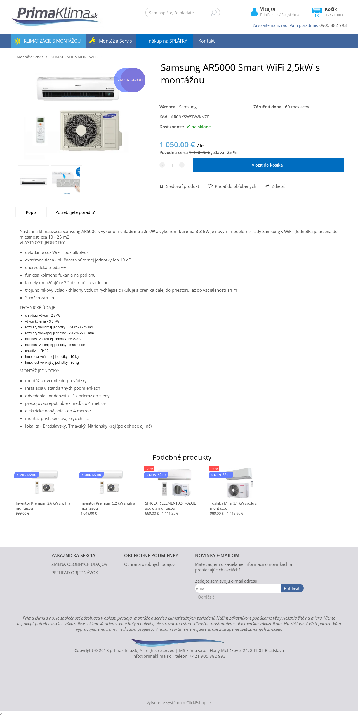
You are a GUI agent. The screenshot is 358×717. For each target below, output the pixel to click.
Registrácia (290, 14)
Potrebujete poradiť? (75, 212)
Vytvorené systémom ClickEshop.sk (179, 702)
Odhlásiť (206, 597)
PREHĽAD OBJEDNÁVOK (74, 572)
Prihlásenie (269, 14)
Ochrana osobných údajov (149, 564)
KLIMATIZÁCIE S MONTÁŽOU (52, 41)
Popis (31, 212)
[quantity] (172, 165)
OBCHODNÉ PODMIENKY (151, 555)
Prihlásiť (292, 588)
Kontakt (206, 41)
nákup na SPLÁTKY (168, 41)
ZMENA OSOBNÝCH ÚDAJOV (79, 564)
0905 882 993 (333, 25)
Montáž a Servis (115, 41)
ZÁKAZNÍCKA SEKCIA (73, 555)
